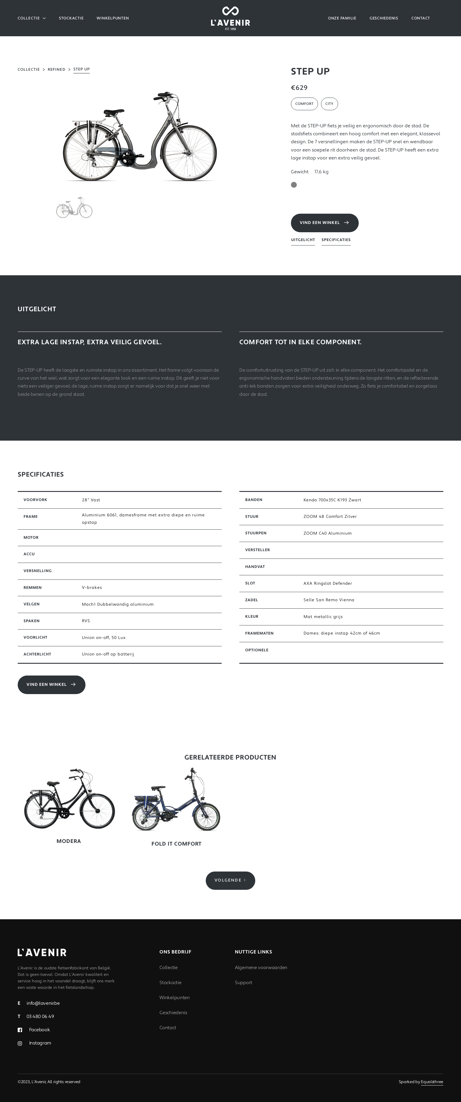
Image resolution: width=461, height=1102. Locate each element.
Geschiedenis (173, 1013)
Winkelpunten (174, 998)
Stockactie (71, 18)
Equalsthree (432, 1082)
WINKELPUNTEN (113, 18)
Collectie (168, 968)
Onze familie (342, 18)
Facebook (39, 1030)
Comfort (304, 104)
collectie (29, 69)
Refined (56, 69)
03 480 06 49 (36, 1016)
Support (243, 983)
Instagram (39, 1043)
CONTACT (420, 18)
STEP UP (81, 69)
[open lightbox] (139, 134)
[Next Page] (230, 881)
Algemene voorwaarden (261, 968)
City (329, 104)
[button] (32, 18)
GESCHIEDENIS (384, 18)
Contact (167, 1028)
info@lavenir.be (39, 1003)
